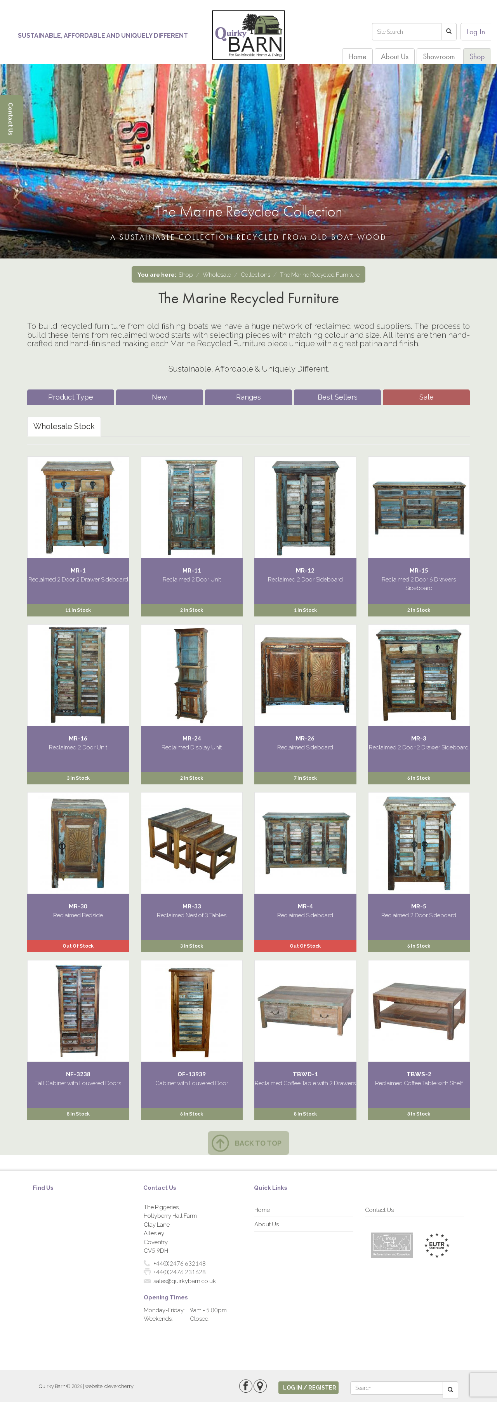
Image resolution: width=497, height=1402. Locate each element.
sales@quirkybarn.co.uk (184, 1280)
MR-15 (419, 570)
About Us (394, 56)
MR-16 (78, 738)
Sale (426, 397)
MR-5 (418, 906)
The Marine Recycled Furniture (320, 274)
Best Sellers (338, 397)
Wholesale (217, 274)
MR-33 (191, 906)
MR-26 (305, 738)
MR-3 (418, 738)
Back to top (258, 1143)
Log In (476, 31)
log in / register (309, 1387)
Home (357, 56)
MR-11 (191, 570)
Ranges (248, 397)
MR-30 (78, 906)
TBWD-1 (305, 1073)
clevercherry (119, 1386)
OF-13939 (191, 1073)
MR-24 (191, 738)
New (159, 397)
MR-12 (305, 570)
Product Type (70, 397)
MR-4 (305, 906)
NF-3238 (78, 1073)
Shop (477, 56)
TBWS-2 (419, 1073)
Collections (255, 274)
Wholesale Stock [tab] (64, 426)
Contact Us (379, 1209)
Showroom (439, 56)
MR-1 (78, 570)
